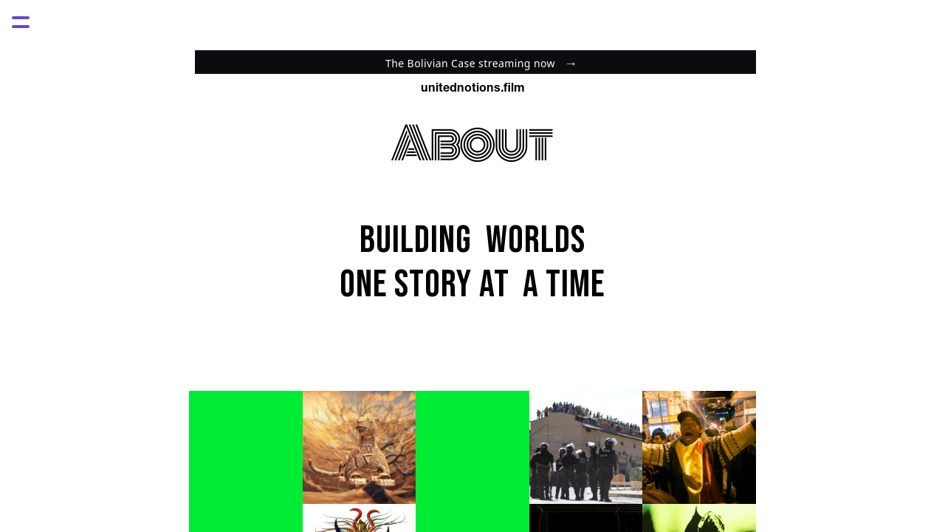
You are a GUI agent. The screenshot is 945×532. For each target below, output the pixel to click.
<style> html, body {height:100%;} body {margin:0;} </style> (472, 59)
